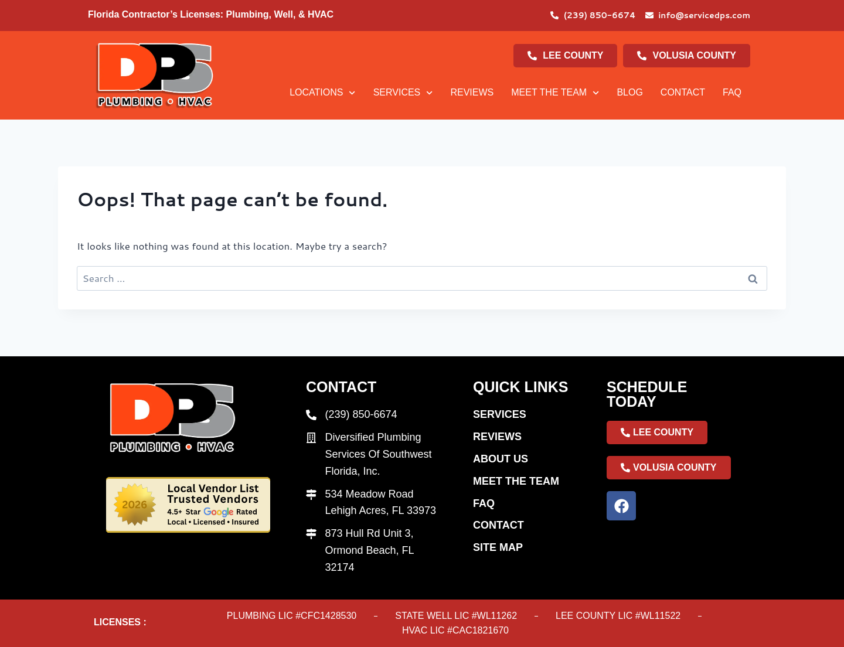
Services (403, 93)
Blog (629, 92)
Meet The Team (555, 93)
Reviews (472, 92)
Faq (732, 92)
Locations (322, 93)
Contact (683, 92)
